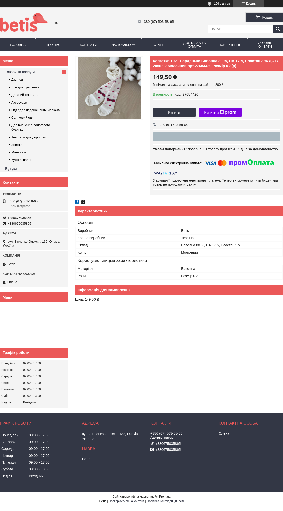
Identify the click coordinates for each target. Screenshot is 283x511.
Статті (159, 45)
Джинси (17, 79)
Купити (174, 112)
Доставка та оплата (194, 44)
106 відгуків (222, 3)
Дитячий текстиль (24, 95)
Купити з (220, 112)
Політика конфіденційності (165, 501)
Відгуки (11, 169)
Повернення (229, 45)
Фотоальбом (124, 45)
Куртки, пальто (22, 160)
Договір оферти (265, 44)
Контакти (88, 45)
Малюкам (18, 152)
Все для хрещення (25, 87)
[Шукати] (278, 29)
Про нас (53, 45)
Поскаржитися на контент (126, 501)
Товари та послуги (20, 72)
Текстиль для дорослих (29, 137)
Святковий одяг (23, 117)
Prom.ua (164, 496)
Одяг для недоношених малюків (35, 110)
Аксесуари (19, 102)
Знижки (16, 145)
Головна (18, 45)
